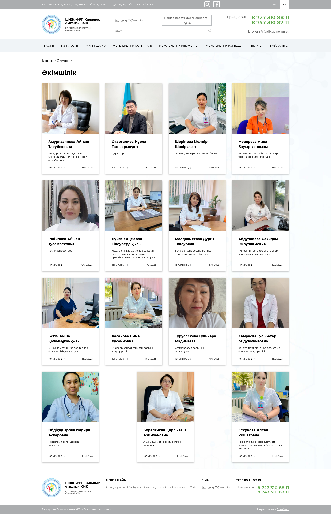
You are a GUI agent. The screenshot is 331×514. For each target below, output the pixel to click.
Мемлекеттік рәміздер (224, 45)
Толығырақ (55, 168)
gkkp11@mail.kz (132, 20)
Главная (48, 60)
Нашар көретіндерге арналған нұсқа (188, 20)
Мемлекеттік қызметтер (179, 45)
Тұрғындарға (95, 45)
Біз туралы (69, 45)
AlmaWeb (283, 509)
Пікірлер (256, 45)
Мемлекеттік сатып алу (133, 45)
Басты (48, 45)
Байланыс (279, 45)
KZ (284, 4)
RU (275, 4)
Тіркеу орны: (258, 20)
